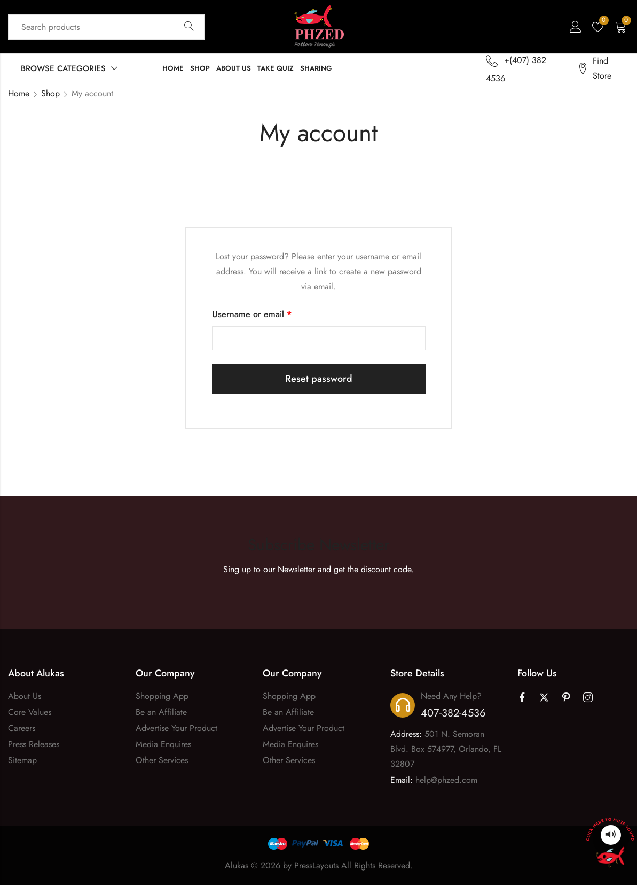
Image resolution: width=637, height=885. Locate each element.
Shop (50, 93)
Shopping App (162, 696)
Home (18, 93)
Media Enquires (163, 744)
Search (189, 26)
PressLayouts (316, 865)
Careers (21, 728)
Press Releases (33, 744)
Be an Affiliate (161, 712)
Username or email (269, 313)
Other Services (162, 760)
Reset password (318, 379)
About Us (24, 696)
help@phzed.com (446, 780)
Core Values (29, 712)
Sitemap (22, 760)
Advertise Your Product (176, 728)
